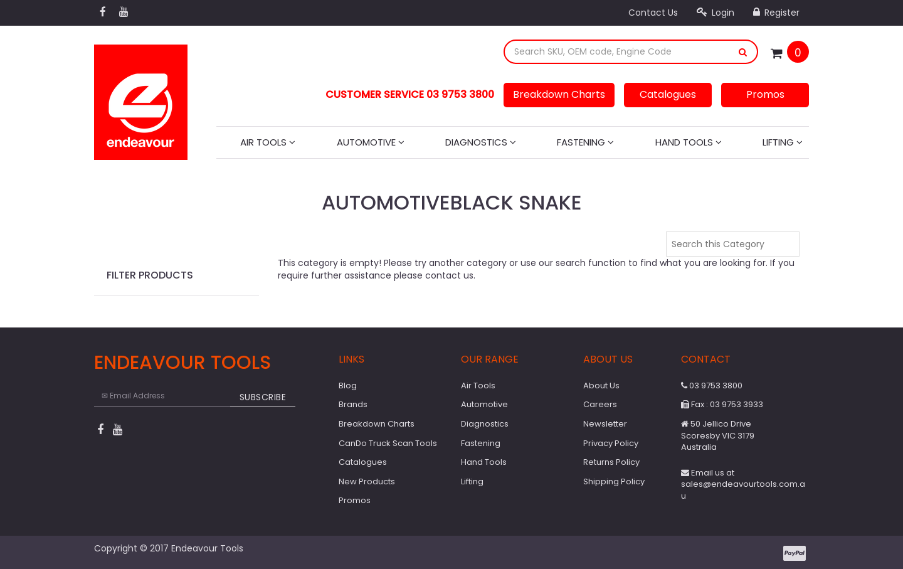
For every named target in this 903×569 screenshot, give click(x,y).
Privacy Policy (610, 443)
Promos (765, 94)
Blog (348, 385)
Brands (353, 404)
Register (776, 12)
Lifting (783, 142)
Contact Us (653, 12)
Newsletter (605, 424)
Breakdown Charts (559, 94)
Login (715, 12)
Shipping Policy (614, 481)
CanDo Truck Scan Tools (388, 443)
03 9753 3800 (711, 385)
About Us (601, 385)
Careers (600, 404)
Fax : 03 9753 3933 (722, 404)
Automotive (370, 142)
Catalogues (668, 94)
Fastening (585, 142)
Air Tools (267, 142)
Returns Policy (611, 462)
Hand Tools (688, 142)
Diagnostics (480, 142)
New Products (367, 481)
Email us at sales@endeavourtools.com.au (743, 484)
